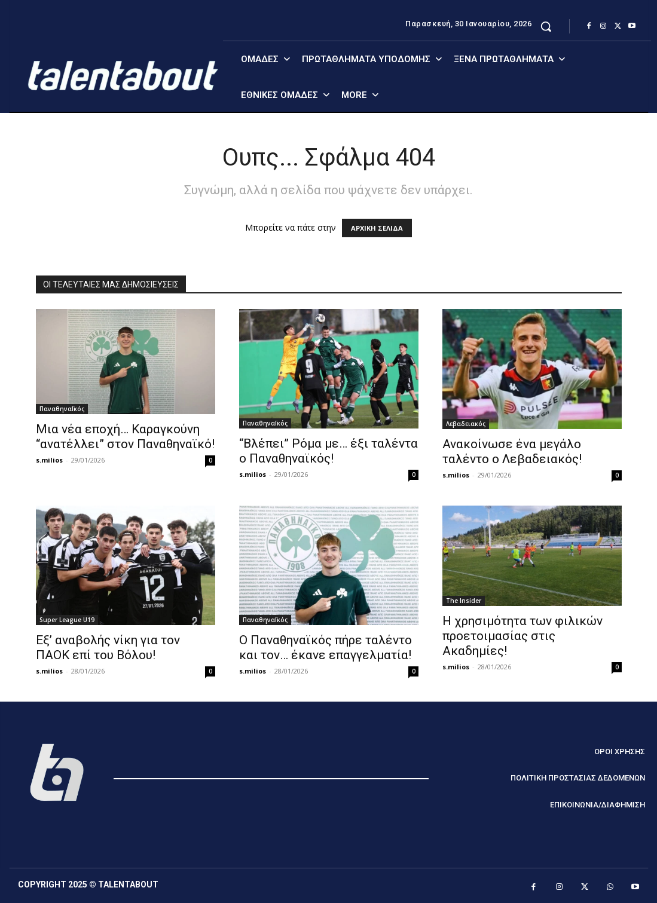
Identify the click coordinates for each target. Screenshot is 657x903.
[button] (545, 26)
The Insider (463, 600)
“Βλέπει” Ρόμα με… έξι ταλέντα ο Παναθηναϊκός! (328, 451)
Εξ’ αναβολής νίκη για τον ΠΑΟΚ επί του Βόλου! (108, 647)
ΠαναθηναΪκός (61, 409)
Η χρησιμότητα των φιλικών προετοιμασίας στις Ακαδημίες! (522, 636)
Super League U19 (66, 620)
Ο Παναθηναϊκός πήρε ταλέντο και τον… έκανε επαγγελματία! (325, 647)
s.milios (49, 459)
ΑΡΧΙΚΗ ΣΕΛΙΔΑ (377, 228)
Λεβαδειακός (465, 424)
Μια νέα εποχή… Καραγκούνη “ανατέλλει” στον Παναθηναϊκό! (125, 436)
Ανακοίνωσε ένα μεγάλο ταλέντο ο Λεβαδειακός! (512, 451)
